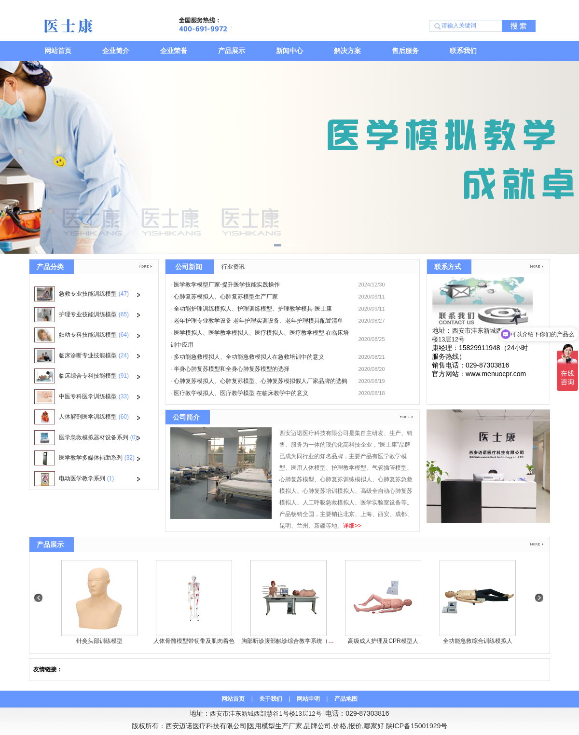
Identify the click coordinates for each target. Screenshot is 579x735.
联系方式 (447, 267)
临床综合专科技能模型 (81, 375)
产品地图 (346, 698)
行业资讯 (233, 266)
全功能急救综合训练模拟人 (477, 641)
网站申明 (308, 698)
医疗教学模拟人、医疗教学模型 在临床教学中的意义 (241, 393)
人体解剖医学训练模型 (81, 416)
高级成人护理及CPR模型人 (383, 641)
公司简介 (186, 417)
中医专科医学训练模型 (81, 396)
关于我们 (270, 698)
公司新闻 (188, 267)
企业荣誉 (173, 50)
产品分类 (50, 267)
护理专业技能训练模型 (81, 314)
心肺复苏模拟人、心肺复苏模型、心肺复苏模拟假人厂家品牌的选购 (260, 381)
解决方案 (347, 50)
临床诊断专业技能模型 (81, 355)
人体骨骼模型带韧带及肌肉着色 (193, 641)
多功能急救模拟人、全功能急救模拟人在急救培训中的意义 (249, 357)
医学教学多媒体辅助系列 (84, 457)
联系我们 (463, 50)
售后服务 (405, 50)
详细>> (352, 525)
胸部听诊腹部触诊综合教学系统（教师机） (296, 641)
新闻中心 (289, 50)
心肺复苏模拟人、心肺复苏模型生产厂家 (226, 296)
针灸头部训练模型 (99, 641)
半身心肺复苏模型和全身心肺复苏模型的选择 (232, 369)
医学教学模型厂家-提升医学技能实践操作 (227, 284)
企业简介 (115, 50)
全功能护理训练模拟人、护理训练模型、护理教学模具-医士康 (253, 308)
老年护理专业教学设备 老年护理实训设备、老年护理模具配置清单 (258, 320)
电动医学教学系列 (74, 478)
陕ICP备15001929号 (417, 726)
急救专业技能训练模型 (81, 293)
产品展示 (231, 50)
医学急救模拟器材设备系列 (85, 437)
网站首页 (57, 50)
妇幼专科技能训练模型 (81, 334)
